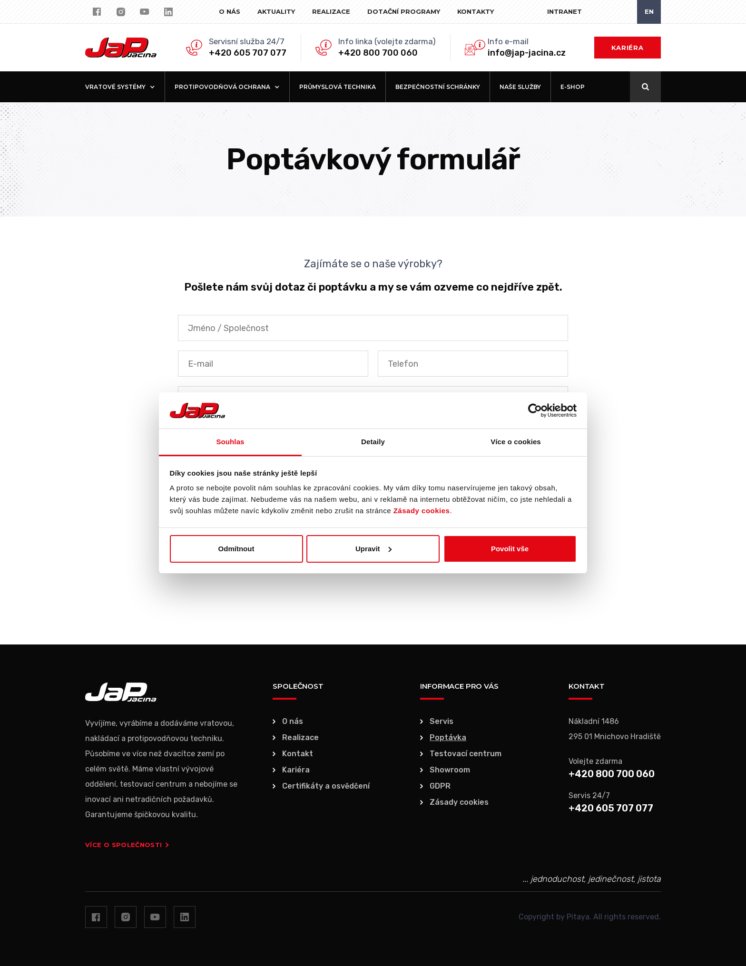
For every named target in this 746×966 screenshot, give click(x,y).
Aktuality (276, 11)
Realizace (331, 11)
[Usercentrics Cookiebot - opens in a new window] (535, 410)
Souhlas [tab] (230, 442)
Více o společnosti (127, 845)
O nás (229, 11)
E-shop (572, 86)
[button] (120, 87)
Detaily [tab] (373, 442)
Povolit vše (510, 549)
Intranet (564, 11)
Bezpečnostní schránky (437, 86)
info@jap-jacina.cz (527, 53)
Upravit (373, 549)
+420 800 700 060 (378, 53)
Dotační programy (403, 11)
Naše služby (520, 86)
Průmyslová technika (337, 86)
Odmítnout (236, 549)
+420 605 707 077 (247, 53)
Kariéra (627, 47)
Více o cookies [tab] (516, 442)
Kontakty (475, 11)
